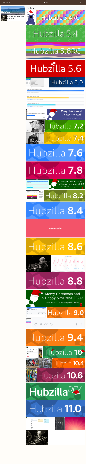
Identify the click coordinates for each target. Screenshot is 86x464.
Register (8, 2)
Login (3, 2)
